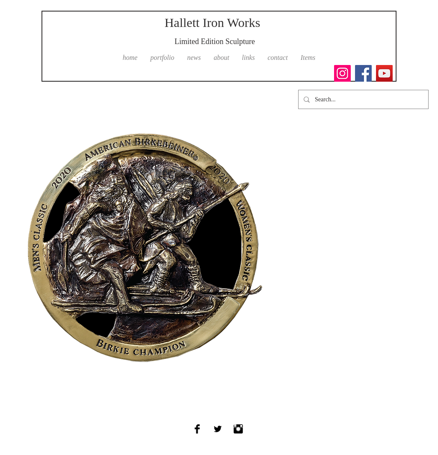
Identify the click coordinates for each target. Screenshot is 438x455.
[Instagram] (342, 73)
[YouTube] (384, 73)
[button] (162, 57)
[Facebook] (363, 73)
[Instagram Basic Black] (238, 429)
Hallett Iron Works (212, 22)
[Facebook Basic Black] (197, 429)
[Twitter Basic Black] (217, 429)
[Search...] (362, 99)
